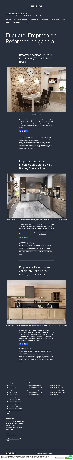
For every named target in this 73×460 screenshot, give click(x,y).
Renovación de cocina (34, 140)
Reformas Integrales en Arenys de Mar (13, 406)
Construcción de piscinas (38, 137)
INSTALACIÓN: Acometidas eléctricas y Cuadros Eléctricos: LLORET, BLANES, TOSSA (15, 423)
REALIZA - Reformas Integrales (16, 14)
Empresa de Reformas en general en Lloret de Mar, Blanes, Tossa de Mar (34, 271)
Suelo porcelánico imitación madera (13, 399)
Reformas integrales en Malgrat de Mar (14, 408)
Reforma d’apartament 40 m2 (12, 431)
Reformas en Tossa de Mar (11, 390)
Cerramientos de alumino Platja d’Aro (56, 387)
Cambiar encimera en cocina (32, 142)
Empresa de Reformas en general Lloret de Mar (28, 251)
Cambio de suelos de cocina (44, 142)
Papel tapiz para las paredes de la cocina (40, 145)
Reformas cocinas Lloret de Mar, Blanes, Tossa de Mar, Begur (35, 58)
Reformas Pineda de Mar (11, 387)
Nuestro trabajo (16, 22)
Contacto (25, 22)
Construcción (45, 19)
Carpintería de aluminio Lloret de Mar (34, 394)
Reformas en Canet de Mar (11, 392)
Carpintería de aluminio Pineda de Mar (35, 392)
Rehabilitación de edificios (24, 140)
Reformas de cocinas (23, 139)
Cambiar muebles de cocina (44, 354)
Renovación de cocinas (28, 148)
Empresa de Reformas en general (45, 143)
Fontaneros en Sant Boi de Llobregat (14, 427)
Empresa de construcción (38, 356)
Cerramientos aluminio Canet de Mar (56, 389)
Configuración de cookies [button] (59, 457)
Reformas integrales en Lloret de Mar (39, 359)
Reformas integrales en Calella (12, 394)
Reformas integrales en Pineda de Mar (13, 404)
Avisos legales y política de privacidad (43, 453)
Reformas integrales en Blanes (12, 396)
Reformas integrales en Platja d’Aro (13, 397)
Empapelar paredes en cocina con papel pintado (29, 143)
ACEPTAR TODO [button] (68, 457)
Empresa (8, 22)
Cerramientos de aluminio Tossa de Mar (57, 390)
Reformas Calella (9, 385)
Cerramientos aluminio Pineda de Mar (56, 394)
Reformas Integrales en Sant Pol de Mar (14, 410)
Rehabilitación (34, 19)
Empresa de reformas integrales (25, 145)
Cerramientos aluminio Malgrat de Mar (56, 396)
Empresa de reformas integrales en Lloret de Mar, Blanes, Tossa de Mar (35, 165)
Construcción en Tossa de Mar (31, 250)
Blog (64, 19)
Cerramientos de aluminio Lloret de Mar (57, 392)
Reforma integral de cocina (32, 146)
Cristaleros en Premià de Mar (12, 438)
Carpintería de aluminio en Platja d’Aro (35, 390)
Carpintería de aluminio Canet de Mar (34, 387)
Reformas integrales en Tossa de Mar (37, 253)
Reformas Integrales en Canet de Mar (13, 403)
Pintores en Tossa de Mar (11, 389)
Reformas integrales (22, 19)
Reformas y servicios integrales (43, 139)
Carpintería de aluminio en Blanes (34, 385)
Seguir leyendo (42, 234)
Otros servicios (55, 19)
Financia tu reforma (11, 19)
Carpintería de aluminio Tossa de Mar (34, 389)
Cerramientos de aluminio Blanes (55, 385)
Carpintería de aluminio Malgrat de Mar (35, 396)
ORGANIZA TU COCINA (11, 435)
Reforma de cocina (47, 137)
